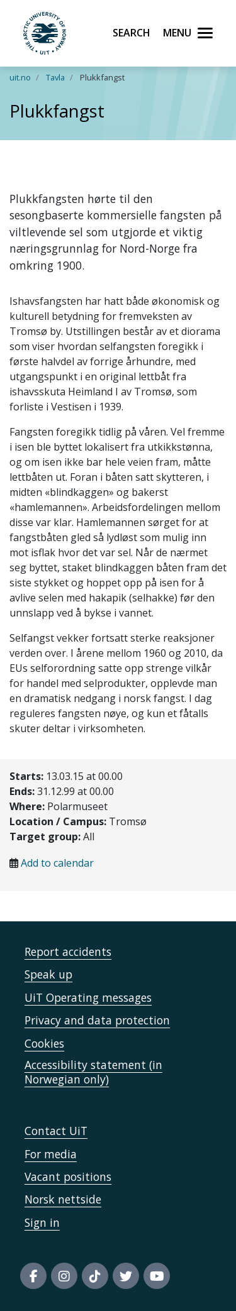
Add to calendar (57, 863)
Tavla (55, 77)
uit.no (20, 77)
